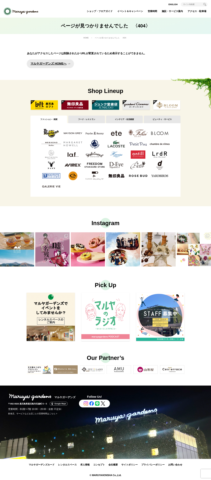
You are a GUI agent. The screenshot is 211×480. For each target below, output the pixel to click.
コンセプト (99, 464)
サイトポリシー (129, 464)
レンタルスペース (67, 464)
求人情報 (85, 464)
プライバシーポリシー (153, 464)
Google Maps (61, 404)
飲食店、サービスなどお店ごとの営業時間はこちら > (32, 413)
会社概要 (113, 464)
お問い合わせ (175, 464)
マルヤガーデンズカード (42, 464)
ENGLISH (173, 4)
